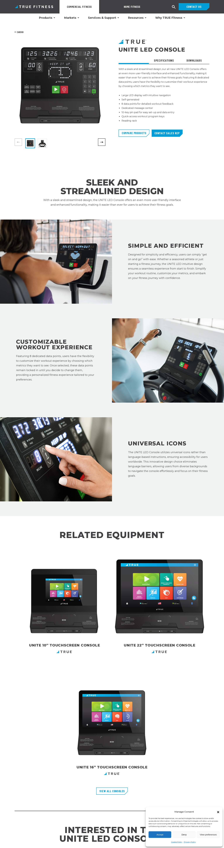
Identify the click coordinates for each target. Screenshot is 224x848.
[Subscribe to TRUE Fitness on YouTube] (201, 798)
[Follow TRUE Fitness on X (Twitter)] (207, 798)
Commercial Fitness (79, 6)
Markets (70, 17)
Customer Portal (89, 768)
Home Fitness (112, 6)
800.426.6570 (22, 782)
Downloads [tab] (194, 60)
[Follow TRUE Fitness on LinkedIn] (180, 798)
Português (7, 843)
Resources (136, 17)
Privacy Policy (190, 842)
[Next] (101, 142)
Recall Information (90, 800)
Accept (160, 834)
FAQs (83, 784)
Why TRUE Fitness (168, 17)
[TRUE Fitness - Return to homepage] (112, 749)
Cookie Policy (176, 842)
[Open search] (173, 7)
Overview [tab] (133, 60)
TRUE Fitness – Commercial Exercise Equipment (34, 6)
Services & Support (102, 17)
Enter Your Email (157, 764)
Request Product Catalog (94, 774)
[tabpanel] (164, 98)
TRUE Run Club (88, 795)
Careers (84, 789)
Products (45, 17)
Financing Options (90, 779)
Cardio (20, 32)
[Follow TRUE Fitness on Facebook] (194, 798)
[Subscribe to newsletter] (213, 764)
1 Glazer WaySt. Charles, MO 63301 (29, 790)
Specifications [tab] (164, 60)
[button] (218, 811)
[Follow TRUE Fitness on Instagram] (187, 798)
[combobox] (7, 842)
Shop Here (139, 708)
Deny (184, 834)
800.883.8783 (22, 773)
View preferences (208, 834)
